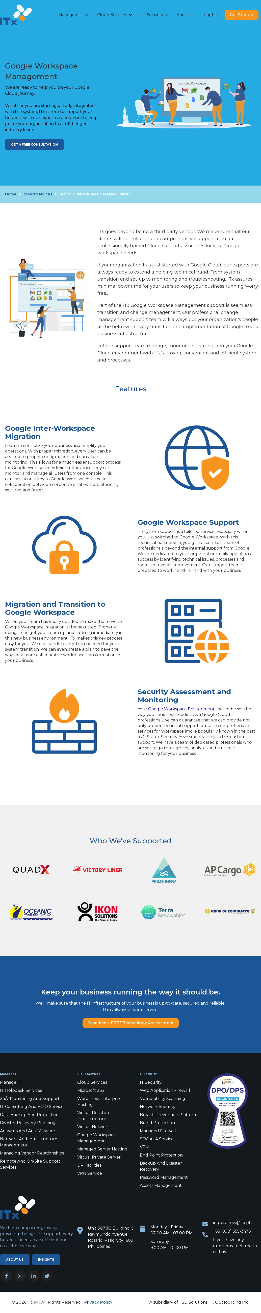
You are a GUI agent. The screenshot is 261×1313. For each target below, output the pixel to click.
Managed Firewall (158, 1130)
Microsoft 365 (90, 1090)
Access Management (161, 1185)
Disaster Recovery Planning (28, 1122)
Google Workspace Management (96, 1138)
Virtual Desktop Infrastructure (93, 1115)
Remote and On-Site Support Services (30, 1164)
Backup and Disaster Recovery (161, 1166)
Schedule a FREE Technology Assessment (131, 1023)
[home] (22, 15)
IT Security (151, 1082)
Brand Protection (157, 1122)
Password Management (164, 1177)
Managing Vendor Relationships (32, 1153)
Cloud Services (37, 194)
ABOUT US (14, 1259)
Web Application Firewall (165, 1090)
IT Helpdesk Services (21, 1090)
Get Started (241, 14)
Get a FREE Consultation (34, 144)
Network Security (157, 1106)
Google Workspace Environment (181, 709)
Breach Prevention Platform (168, 1114)
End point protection (161, 1155)
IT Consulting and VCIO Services (32, 1106)
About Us (185, 14)
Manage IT (10, 1082)
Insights (210, 14)
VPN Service (89, 1173)
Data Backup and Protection (29, 1114)
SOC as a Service (157, 1139)
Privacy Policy (98, 1302)
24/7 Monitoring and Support (30, 1098)
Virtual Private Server (99, 1157)
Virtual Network (93, 1126)
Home (10, 194)
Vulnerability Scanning (162, 1098)
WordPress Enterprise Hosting (99, 1101)
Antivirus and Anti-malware (27, 1130)
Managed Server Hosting (102, 1149)
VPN (144, 1147)
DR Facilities (89, 1165)
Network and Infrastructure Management (28, 1142)
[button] (73, 14)
